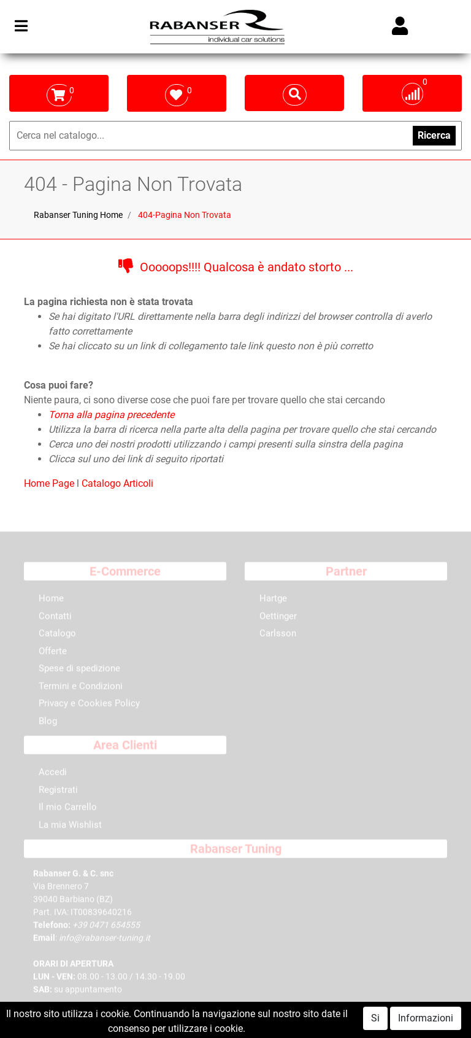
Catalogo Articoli (117, 483)
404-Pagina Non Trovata (184, 215)
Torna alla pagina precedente (111, 414)
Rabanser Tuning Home (78, 215)
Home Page (50, 483)
